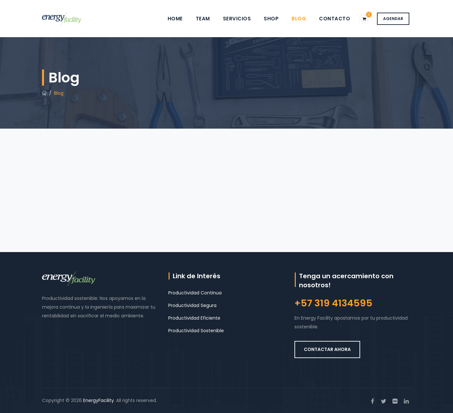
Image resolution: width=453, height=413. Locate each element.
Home (165, 18)
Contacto (324, 18)
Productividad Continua (195, 293)
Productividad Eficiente (194, 318)
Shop (261, 18)
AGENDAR (393, 18)
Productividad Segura (192, 305)
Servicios (227, 18)
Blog (289, 18)
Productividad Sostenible (196, 330)
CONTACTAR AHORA (327, 349)
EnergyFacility (98, 400)
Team (193, 18)
